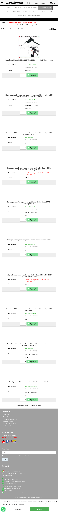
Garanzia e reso (8, 421)
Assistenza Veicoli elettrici (13, 479)
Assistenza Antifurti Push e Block (15, 481)
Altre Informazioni (10, 484)
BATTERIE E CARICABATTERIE (13, 11)
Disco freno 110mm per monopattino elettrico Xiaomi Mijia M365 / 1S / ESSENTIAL (29, 134)
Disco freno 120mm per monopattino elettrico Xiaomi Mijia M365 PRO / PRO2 (29, 310)
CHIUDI (56, 501)
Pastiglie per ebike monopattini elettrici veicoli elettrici (29, 382)
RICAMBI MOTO (22, 15)
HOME (8, 7)
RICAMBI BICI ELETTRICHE (30, 7)
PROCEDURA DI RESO (9, 424)
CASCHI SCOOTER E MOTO (45, 11)
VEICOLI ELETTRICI (16, 7)
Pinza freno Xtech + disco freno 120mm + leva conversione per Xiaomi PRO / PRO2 (29, 345)
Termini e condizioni (9, 417)
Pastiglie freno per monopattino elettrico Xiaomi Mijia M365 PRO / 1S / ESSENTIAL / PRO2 (29, 276)
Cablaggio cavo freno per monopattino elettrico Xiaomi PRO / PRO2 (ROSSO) (29, 203)
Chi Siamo (6, 414)
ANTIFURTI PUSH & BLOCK (29, 11)
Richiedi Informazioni (9, 435)
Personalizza (18, 509)
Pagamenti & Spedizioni (10, 419)
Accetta (39, 509)
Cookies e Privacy (21, 504)
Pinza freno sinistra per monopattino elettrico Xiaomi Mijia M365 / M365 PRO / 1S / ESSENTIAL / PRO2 (29, 96)
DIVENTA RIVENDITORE (34, 15)
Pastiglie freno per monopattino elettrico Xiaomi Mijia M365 (29, 240)
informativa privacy (26, 455)
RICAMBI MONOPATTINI (45, 7)
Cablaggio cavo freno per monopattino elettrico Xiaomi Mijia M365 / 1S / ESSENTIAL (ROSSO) (29, 169)
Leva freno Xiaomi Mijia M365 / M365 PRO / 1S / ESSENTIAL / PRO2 (29, 60)
